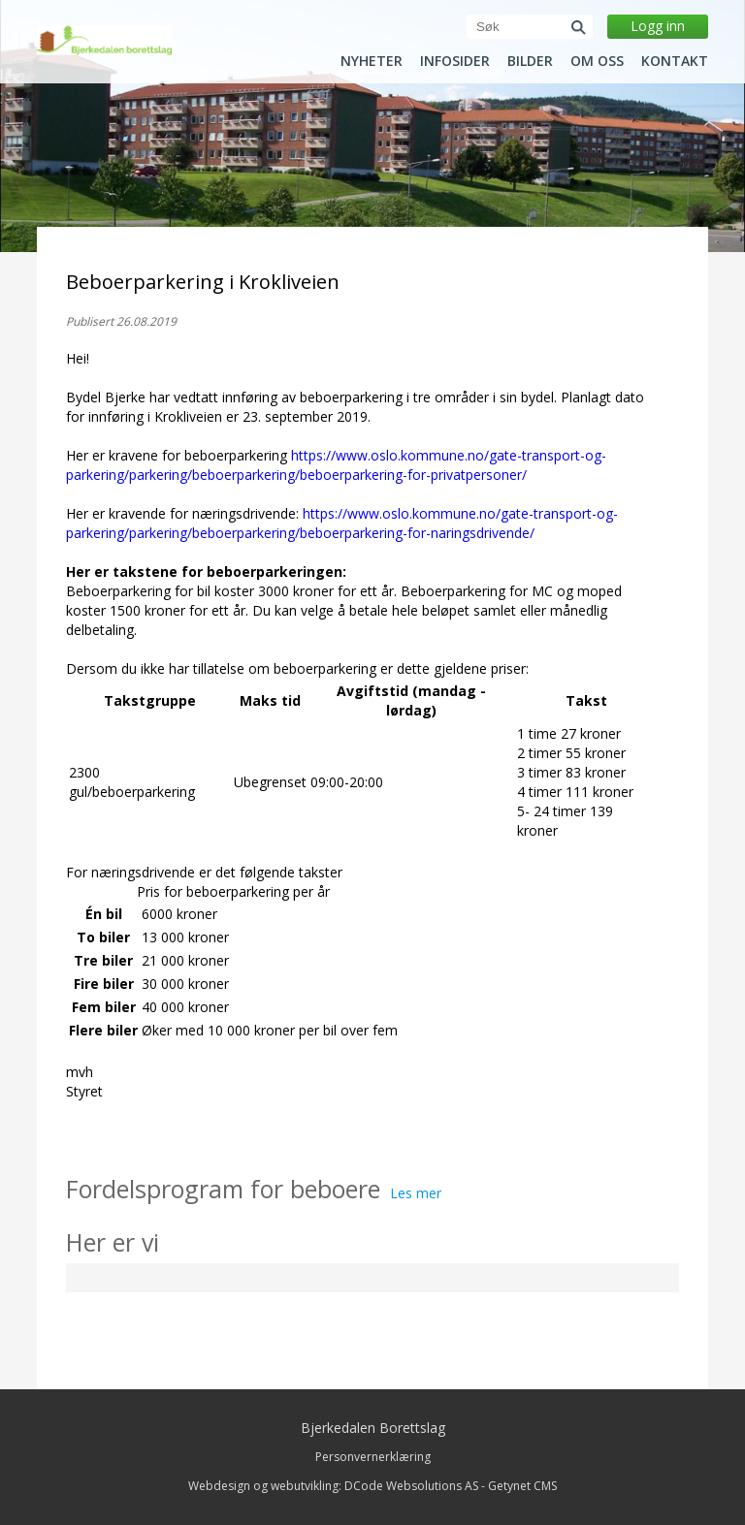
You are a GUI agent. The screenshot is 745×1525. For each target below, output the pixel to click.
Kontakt (674, 61)
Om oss (597, 61)
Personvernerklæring (373, 1456)
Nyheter (371, 61)
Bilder (530, 61)
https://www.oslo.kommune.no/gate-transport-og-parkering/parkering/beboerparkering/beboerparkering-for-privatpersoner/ (336, 465)
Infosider (455, 61)
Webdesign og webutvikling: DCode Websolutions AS (333, 1485)
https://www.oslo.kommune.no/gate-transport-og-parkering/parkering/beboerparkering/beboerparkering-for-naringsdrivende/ (342, 523)
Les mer (415, 1193)
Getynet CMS (522, 1485)
